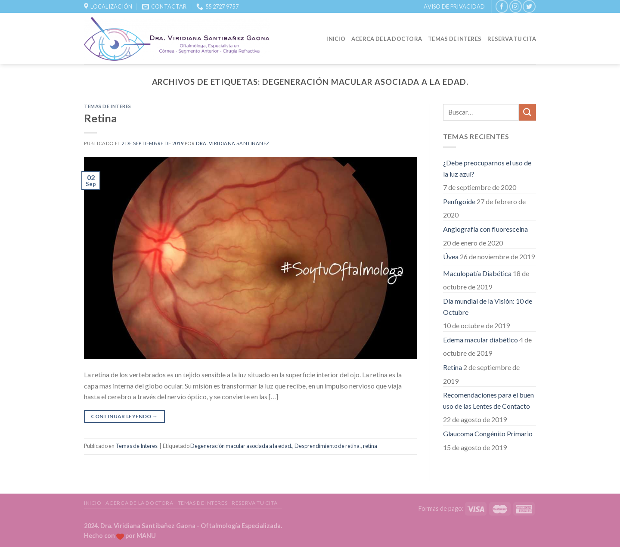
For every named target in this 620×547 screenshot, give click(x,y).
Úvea (451, 256)
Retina (100, 118)
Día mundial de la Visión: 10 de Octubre (487, 306)
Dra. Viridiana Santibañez (233, 143)
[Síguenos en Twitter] (529, 6)
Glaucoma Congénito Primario (488, 433)
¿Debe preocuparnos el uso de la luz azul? (487, 168)
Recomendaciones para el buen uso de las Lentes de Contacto (488, 400)
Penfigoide (459, 201)
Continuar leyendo (124, 416)
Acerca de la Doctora (386, 38)
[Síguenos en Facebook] (502, 6)
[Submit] (527, 112)
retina (370, 445)
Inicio (335, 38)
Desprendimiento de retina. (327, 445)
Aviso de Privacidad (454, 6)
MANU (146, 535)
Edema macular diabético (480, 340)
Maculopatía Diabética (477, 273)
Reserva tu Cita (511, 38)
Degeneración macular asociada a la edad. (241, 445)
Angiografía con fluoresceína (485, 229)
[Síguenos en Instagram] (515, 6)
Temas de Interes (454, 38)
